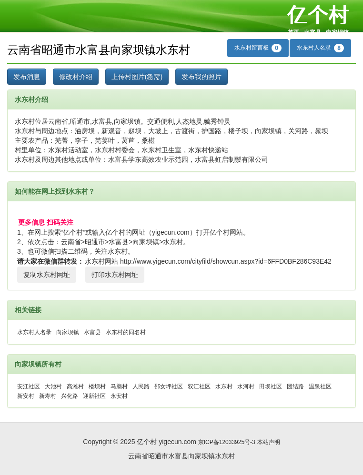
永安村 (119, 396)
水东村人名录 (320, 48)
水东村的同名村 (126, 332)
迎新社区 (94, 396)
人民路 (141, 386)
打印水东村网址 (114, 274)
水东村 (223, 386)
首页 (293, 32)
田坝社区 (270, 386)
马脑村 (119, 386)
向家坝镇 (337, 32)
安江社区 (28, 386)
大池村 (53, 386)
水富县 (312, 32)
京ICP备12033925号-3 (226, 442)
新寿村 (47, 396)
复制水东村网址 (46, 274)
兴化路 (69, 396)
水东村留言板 (258, 48)
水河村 (245, 386)
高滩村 (75, 386)
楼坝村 (97, 386)
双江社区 (199, 386)
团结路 (295, 386)
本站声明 (268, 442)
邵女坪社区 (168, 386)
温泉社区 (320, 386)
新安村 (25, 396)
